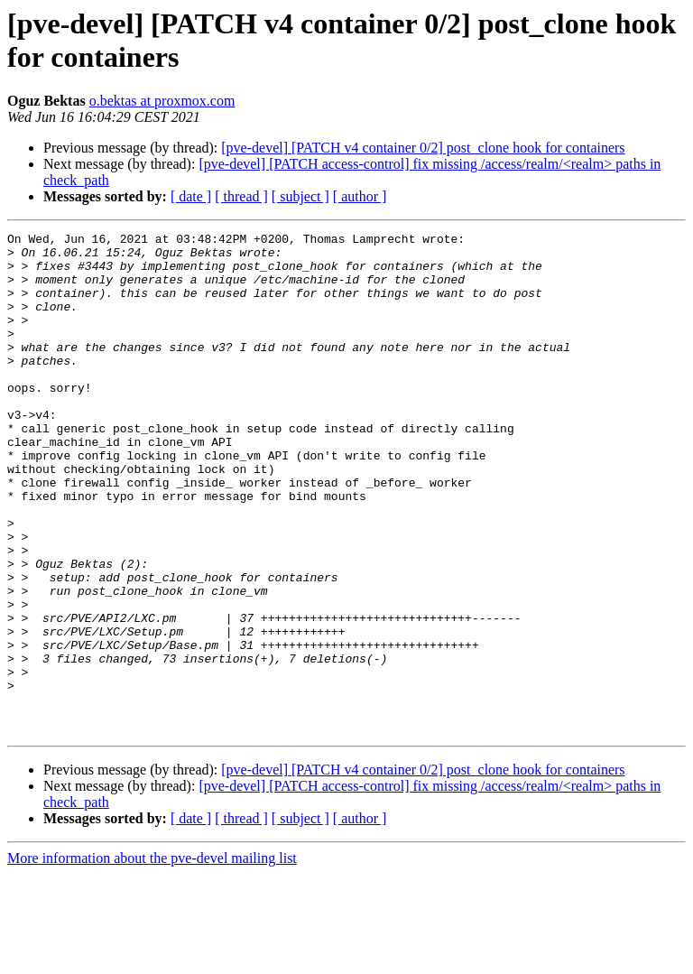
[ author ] (360, 196)
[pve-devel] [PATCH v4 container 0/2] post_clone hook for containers (422, 147)
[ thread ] (241, 196)
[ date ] (191, 196)
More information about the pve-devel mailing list (152, 958)
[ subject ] (300, 196)
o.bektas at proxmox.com (162, 100)
